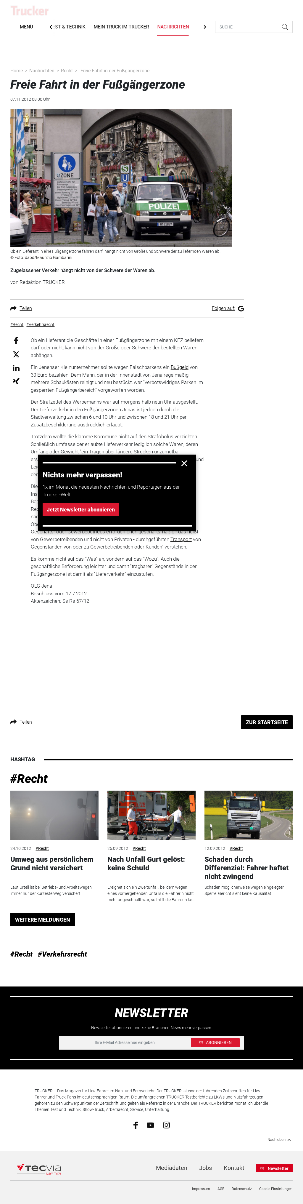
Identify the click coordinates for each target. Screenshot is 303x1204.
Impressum (201, 1189)
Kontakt (234, 1167)
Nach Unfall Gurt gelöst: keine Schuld (146, 863)
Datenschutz (242, 1189)
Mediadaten (171, 1167)
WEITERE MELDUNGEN (42, 920)
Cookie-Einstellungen (276, 1189)
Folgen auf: (228, 308)
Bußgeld (179, 367)
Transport (181, 539)
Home (16, 70)
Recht (67, 70)
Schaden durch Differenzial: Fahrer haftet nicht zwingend (246, 868)
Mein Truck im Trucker (124, 27)
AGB (220, 1189)
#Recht (29, 779)
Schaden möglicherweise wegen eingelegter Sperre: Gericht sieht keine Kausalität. (244, 890)
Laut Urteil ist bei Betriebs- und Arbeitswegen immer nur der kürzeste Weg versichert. (51, 890)
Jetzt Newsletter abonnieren (81, 509)
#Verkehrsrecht (62, 954)
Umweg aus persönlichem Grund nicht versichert (52, 863)
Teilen (21, 308)
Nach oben (280, 1140)
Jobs (205, 1167)
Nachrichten (176, 27)
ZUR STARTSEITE (267, 722)
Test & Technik (70, 27)
